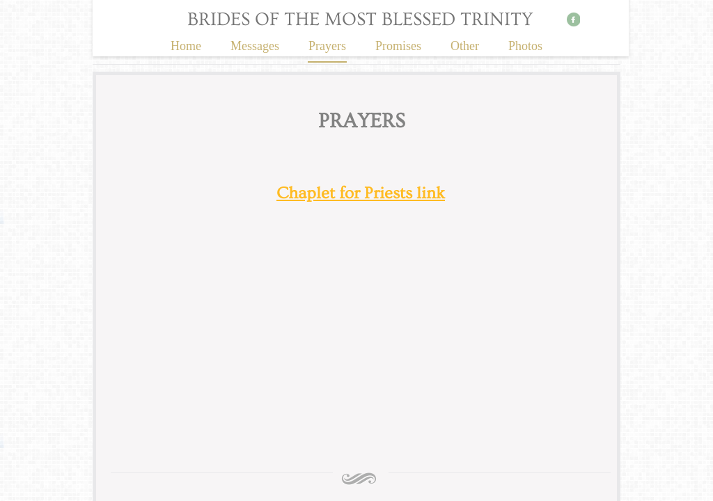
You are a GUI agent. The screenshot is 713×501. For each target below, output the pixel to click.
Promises (398, 46)
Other (464, 46)
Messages (254, 46)
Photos (525, 46)
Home (186, 46)
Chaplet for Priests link (360, 193)
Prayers (327, 46)
